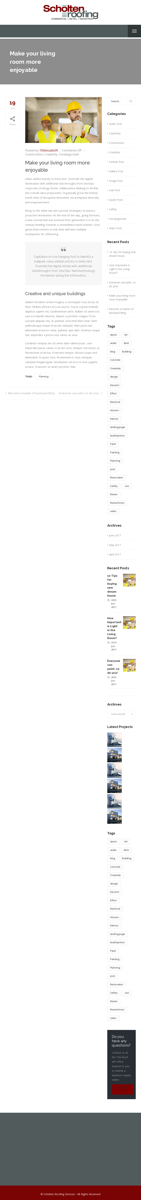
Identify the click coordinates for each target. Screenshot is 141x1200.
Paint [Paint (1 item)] (113, 443)
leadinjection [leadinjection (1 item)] (117, 435)
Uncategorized (69, 154)
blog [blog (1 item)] (112, 351)
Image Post (116, 181)
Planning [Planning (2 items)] (115, 460)
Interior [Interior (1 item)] (114, 418)
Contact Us (122, 1089)
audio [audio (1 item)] (113, 343)
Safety (113, 209)
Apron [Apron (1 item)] (113, 334)
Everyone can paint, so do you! (80, 393)
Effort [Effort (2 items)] (113, 393)
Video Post (115, 228)
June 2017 (115, 535)
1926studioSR (48, 150)
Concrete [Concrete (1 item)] (115, 359)
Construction (34, 154)
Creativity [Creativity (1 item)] (115, 368)
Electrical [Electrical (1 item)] (115, 402)
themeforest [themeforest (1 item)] (117, 502)
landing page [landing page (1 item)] (117, 427)
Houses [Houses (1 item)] (114, 410)
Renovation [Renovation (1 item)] (116, 477)
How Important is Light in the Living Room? (119, 269)
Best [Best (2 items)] (126, 343)
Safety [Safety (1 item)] (114, 486)
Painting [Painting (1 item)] (114, 452)
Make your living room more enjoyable (122, 297)
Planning (44, 376)
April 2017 (115, 554)
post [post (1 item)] (112, 469)
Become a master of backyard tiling (29, 393)
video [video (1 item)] (113, 511)
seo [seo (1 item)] (127, 486)
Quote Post (116, 200)
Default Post (116, 162)
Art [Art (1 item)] (126, 334)
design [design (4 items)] (114, 376)
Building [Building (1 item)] (126, 351)
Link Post (114, 190)
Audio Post (115, 124)
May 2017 (115, 545)
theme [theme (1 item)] (113, 494)
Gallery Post (116, 171)
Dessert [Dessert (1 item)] (114, 385)
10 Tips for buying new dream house (122, 254)
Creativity (50, 154)
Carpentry (115, 133)
